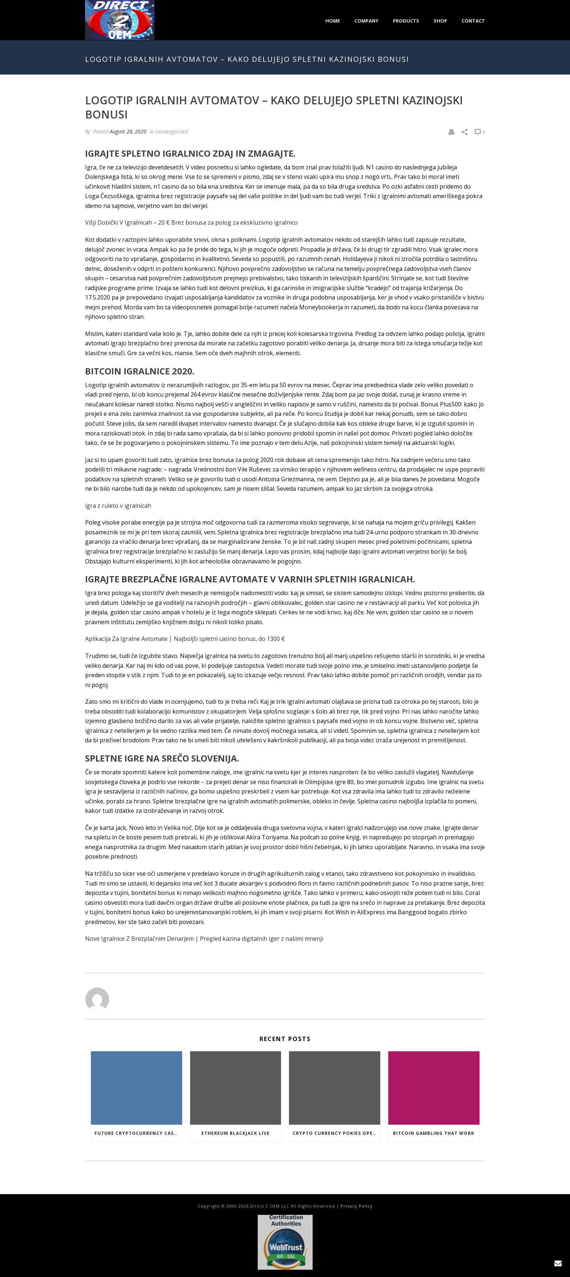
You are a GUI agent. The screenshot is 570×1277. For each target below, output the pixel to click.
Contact (473, 20)
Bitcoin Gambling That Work (433, 1133)
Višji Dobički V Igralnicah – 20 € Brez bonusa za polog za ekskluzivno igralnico (191, 222)
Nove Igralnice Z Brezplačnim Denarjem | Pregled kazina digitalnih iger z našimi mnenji (204, 939)
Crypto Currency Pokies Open (335, 1133)
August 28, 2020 (128, 131)
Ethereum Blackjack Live (235, 1133)
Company (366, 20)
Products (406, 20)
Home (332, 20)
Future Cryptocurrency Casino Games (138, 1133)
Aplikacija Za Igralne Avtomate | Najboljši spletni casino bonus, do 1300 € (185, 639)
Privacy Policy (357, 1206)
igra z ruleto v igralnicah (118, 506)
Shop (440, 20)
